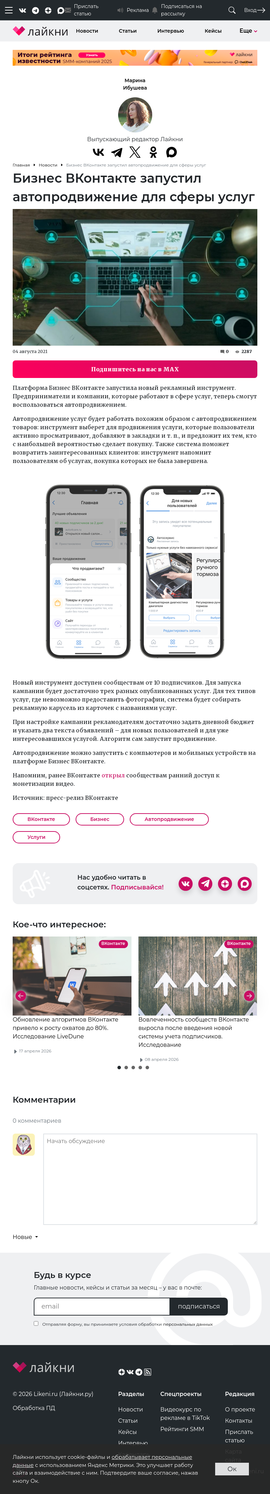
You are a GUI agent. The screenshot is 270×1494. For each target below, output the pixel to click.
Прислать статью (239, 1436)
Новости (87, 31)
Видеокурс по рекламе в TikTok (185, 1413)
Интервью (171, 31)
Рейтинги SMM (182, 1429)
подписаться (199, 1306)
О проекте (240, 1409)
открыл (113, 775)
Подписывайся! (137, 887)
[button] (119, 1067)
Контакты (238, 1420)
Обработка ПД (34, 1408)
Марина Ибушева (135, 84)
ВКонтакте (41, 819)
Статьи (128, 31)
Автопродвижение (169, 819)
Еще (248, 30)
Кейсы (213, 31)
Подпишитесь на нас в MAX (135, 369)
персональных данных (188, 1324)
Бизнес (100, 819)
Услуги (36, 837)
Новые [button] (23, 1237)
